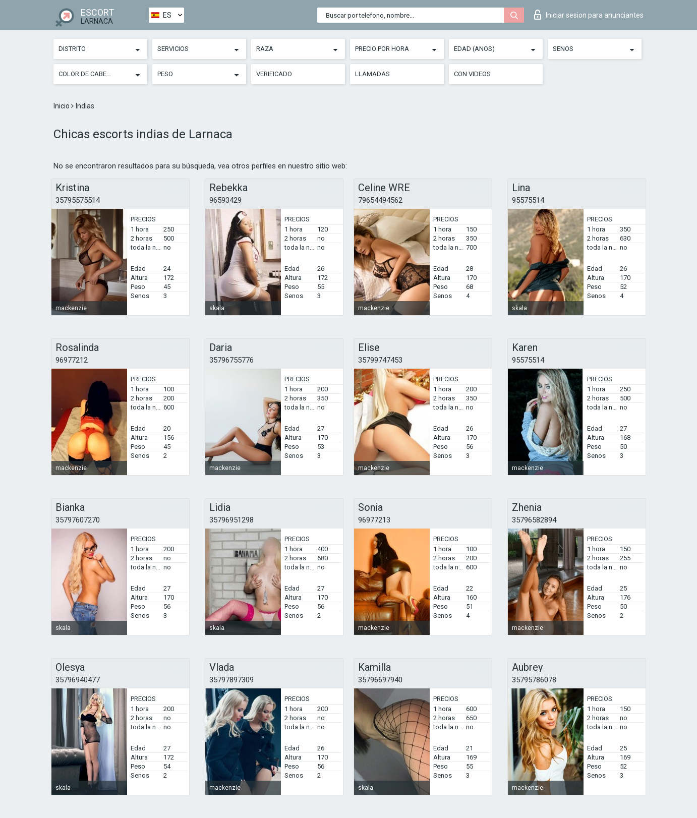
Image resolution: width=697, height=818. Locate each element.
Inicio (62, 106)
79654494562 (380, 200)
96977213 (374, 519)
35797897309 (231, 679)
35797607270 (77, 519)
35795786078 (534, 679)
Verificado (274, 74)
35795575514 (77, 200)
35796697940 (380, 679)
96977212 (71, 360)
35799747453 (380, 360)
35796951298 (231, 519)
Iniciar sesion (589, 14)
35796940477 (77, 679)
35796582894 (534, 519)
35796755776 (231, 360)
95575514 (528, 200)
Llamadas (372, 74)
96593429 (225, 200)
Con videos (472, 74)
